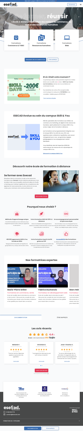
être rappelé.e (50, 428)
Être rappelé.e (72, 4)
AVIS (59, 422)
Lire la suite (41, 353)
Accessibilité (60, 249)
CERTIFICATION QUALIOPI (38, 422)
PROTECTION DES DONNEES (18, 422)
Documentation (33, 428)
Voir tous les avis (41, 362)
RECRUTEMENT (47, 422)
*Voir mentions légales (49, 98)
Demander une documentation (35, 59)
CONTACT (54, 422)
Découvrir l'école (41, 206)
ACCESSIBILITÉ (28, 422)
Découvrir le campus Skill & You (17, 163)
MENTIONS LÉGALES (7, 422)
